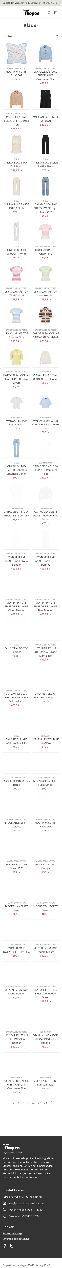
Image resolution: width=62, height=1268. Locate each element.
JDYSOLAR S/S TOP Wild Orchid (16, 293)
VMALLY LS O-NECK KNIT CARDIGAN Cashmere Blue (16, 1084)
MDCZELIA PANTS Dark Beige (16, 783)
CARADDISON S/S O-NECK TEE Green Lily (16, 513)
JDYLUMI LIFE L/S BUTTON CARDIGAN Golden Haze (16, 697)
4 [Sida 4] (23, 1102)
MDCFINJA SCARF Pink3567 (45, 824)
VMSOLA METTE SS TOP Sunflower (45, 1082)
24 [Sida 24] (45, 1102)
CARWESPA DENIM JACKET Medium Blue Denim (45, 515)
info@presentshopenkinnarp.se (26, 1203)
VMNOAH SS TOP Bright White (16, 422)
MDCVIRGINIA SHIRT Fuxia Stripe (45, 783)
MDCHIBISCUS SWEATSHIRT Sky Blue (16, 949)
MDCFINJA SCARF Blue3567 (16, 73)
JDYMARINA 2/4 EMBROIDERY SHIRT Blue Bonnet (45, 606)
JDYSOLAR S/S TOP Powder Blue (16, 335)
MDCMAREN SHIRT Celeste (16, 824)
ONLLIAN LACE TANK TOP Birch (16, 164)
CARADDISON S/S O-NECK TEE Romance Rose (45, 470)
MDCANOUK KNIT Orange (45, 866)
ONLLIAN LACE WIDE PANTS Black (45, 164)
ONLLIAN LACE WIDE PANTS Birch (16, 206)
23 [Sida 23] (39, 1102)
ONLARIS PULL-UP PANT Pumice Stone (46, 695)
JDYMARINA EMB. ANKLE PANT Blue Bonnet (45, 560)
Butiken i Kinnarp (12, 1233)
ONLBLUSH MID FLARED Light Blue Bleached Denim (16, 470)
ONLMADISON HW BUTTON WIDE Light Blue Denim (46, 208)
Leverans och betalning (16, 1239)
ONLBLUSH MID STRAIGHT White (16, 251)
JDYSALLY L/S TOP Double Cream (45, 949)
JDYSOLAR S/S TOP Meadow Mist (45, 293)
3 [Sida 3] (18, 1102)
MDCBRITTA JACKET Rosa (45, 908)
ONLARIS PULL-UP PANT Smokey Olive (16, 741)
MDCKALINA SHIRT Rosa (16, 908)
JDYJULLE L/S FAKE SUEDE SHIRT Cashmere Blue (45, 75)
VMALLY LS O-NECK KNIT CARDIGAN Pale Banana (45, 1039)
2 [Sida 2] (13, 1102)
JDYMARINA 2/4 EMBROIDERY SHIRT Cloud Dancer (16, 606)
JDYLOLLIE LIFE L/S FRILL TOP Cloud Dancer (16, 1039)
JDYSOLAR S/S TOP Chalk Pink (45, 251)
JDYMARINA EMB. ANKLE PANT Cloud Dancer (16, 560)
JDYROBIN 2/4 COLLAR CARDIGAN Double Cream (16, 378)
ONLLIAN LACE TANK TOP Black (45, 119)
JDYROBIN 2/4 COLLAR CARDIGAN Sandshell (45, 335)
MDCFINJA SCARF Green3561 (16, 866)
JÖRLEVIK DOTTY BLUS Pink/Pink (45, 741)
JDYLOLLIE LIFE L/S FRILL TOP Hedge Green (45, 993)
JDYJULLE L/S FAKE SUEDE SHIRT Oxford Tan (16, 120)
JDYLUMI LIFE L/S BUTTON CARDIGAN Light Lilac (46, 651)
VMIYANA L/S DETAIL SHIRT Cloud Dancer (45, 377)
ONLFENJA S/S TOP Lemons (16, 650)
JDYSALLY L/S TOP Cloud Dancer (16, 991)
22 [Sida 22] (33, 1102)
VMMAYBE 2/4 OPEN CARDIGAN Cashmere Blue (45, 424)
